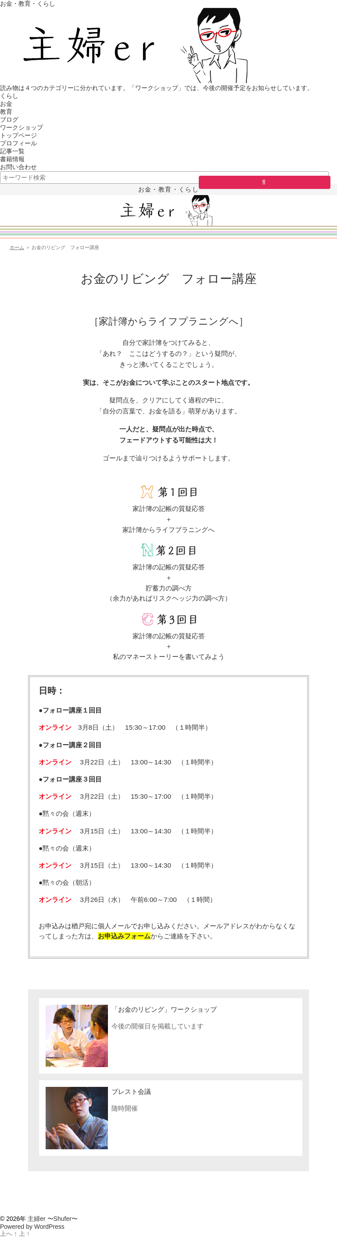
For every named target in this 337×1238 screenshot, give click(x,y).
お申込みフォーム (124, 936)
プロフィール (18, 143)
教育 (6, 111)
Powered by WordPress (32, 1226)
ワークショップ (21, 127)
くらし (9, 95)
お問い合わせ (18, 166)
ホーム (17, 247)
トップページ (18, 135)
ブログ (9, 119)
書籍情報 (12, 159)
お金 (6, 103)
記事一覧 (12, 151)
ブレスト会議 (131, 1091)
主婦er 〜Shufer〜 (53, 1218)
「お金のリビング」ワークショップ (164, 1009)
